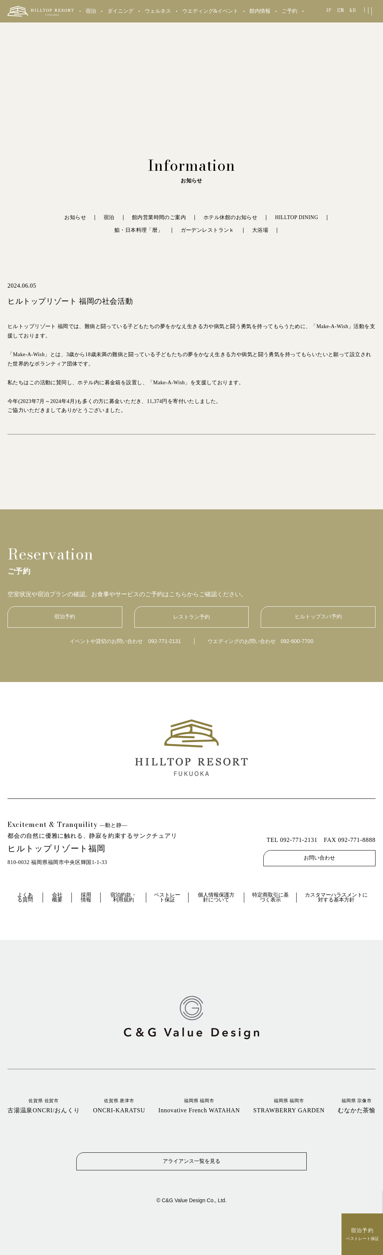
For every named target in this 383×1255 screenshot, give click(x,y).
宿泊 (91, 11)
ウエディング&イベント (210, 11)
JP (328, 10)
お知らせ (75, 217)
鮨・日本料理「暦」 (138, 230)
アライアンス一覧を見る (191, 1160)
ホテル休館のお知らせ (230, 217)
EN (340, 10)
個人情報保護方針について (216, 897)
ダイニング (120, 11)
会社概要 (57, 897)
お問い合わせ (319, 858)
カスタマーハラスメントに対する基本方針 (336, 897)
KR (352, 10)
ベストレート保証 (167, 897)
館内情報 (259, 11)
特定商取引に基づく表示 (270, 897)
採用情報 (86, 897)
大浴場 (260, 230)
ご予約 (289, 11)
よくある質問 (25, 897)
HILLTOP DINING (296, 217)
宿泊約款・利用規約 (123, 897)
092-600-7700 (297, 641)
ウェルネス (158, 11)
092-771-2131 (164, 641)
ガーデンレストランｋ (208, 230)
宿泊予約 (64, 617)
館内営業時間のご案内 (159, 217)
